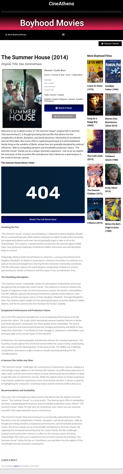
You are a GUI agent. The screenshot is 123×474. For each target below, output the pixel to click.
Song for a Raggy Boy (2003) (92, 121)
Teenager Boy (30, 452)
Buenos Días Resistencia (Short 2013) (111, 121)
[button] (63, 34)
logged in (17, 466)
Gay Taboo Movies (10, 452)
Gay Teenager (20, 452)
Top (36, 452)
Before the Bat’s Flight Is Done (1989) (113, 226)
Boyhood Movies (53, 23)
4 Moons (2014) (95, 221)
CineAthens (61, 4)
